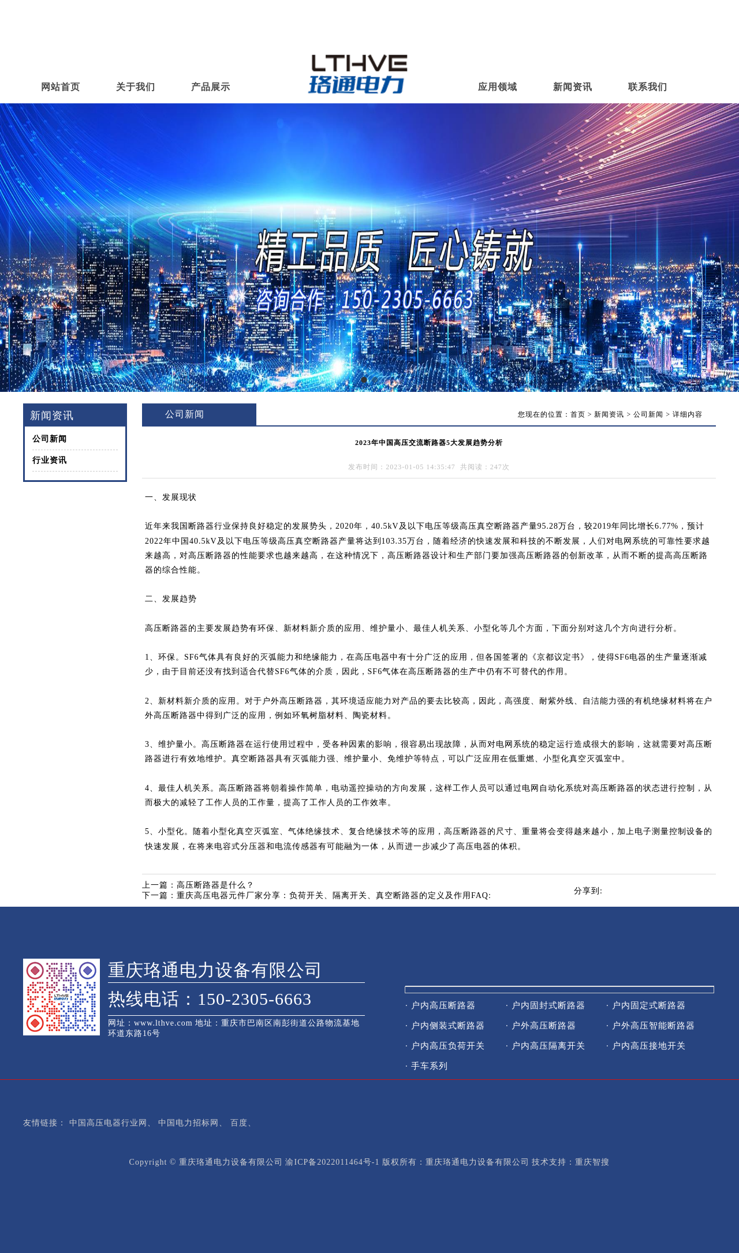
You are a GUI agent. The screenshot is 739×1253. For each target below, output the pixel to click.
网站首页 (60, 87)
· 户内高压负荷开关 (445, 1045)
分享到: (588, 891)
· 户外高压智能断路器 (650, 1025)
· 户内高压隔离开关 (545, 1045)
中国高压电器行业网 (108, 1123)
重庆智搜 (592, 1162)
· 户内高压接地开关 (646, 1045)
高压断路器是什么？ (216, 885)
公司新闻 (49, 439)
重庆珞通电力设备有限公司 (215, 969)
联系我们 (647, 87)
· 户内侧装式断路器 (445, 1025)
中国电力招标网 (188, 1123)
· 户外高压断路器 (541, 1025)
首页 (577, 414)
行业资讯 (49, 460)
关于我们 (135, 87)
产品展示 (210, 87)
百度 (239, 1123)
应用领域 (497, 87)
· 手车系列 (426, 1066)
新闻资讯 (572, 87)
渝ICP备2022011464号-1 (332, 1162)
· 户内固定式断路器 (646, 1005)
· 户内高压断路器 (440, 1005)
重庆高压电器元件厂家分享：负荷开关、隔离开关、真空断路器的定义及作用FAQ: (334, 895)
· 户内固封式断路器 (545, 1005)
